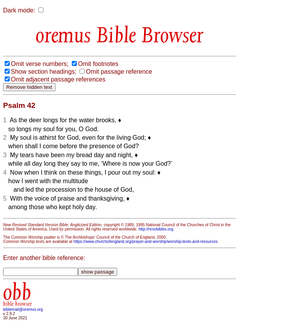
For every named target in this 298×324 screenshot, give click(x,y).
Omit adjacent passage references (58, 79)
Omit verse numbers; (39, 64)
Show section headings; (43, 71)
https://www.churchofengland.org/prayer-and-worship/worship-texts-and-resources (145, 241)
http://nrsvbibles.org (156, 229)
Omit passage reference (119, 71)
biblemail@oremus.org (23, 309)
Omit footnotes (98, 64)
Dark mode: (19, 10)
